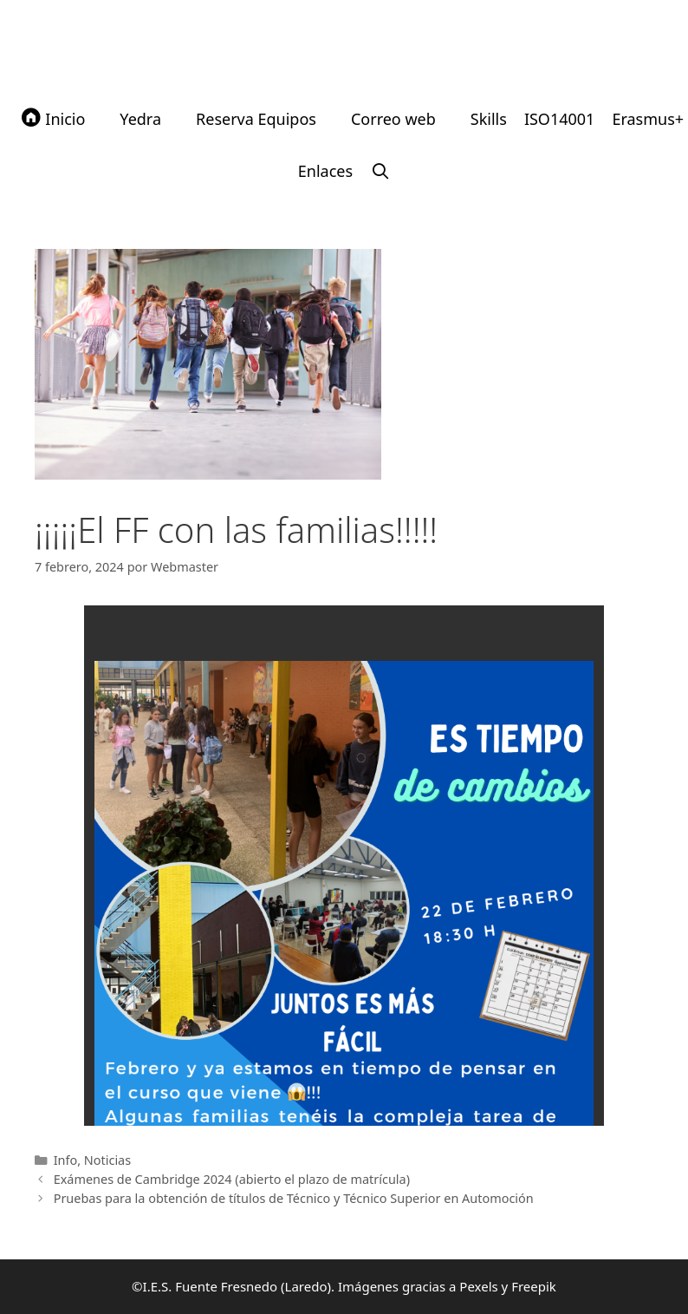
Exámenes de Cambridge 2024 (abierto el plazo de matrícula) (232, 1179)
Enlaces (325, 170)
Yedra (140, 118)
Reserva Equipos (256, 118)
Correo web (393, 118)
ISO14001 (559, 118)
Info (66, 1160)
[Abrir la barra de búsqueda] (380, 171)
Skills (489, 118)
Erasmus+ (648, 118)
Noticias (107, 1160)
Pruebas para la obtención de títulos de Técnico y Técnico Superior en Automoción (294, 1198)
